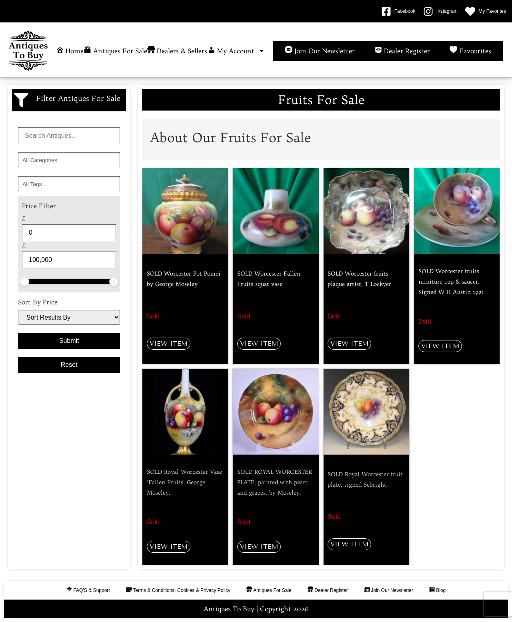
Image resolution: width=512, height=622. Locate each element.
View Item (169, 343)
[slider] (24, 281)
